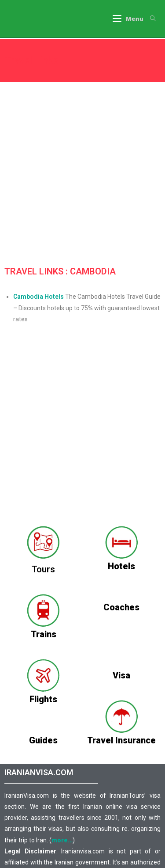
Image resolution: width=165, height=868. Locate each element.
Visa (121, 675)
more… (62, 840)
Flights (43, 699)
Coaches (121, 607)
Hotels (121, 566)
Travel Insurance (121, 740)
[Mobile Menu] (128, 18)
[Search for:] (149, 18)
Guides (43, 740)
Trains (43, 634)
